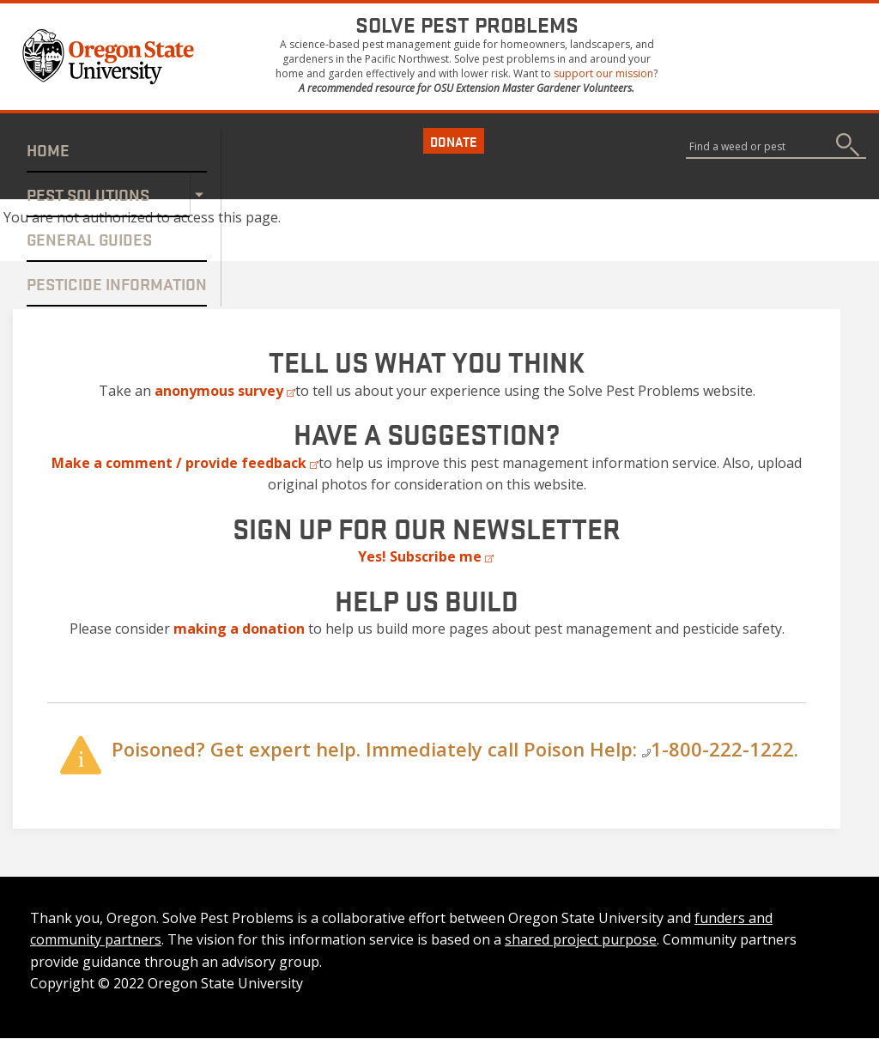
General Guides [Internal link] (89, 239)
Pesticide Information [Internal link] (117, 283)
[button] (111, 55)
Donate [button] (453, 141)
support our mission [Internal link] (603, 73)
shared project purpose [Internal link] (581, 939)
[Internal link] (239, 628)
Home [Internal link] (48, 149)
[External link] (225, 390)
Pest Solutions (88, 194)
